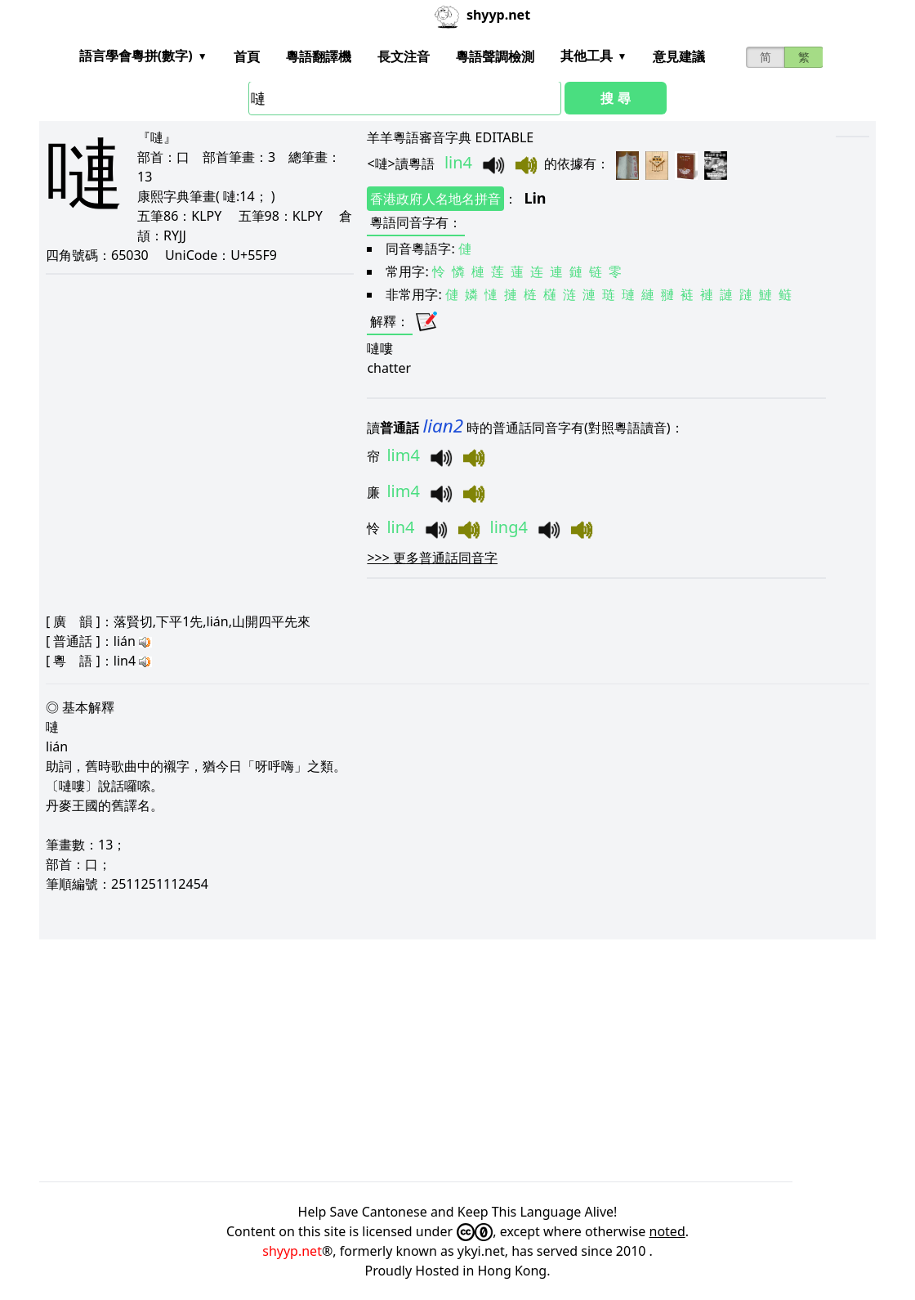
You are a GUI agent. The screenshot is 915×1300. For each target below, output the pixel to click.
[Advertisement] (457, 1060)
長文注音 (403, 56)
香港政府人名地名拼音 (435, 199)
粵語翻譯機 (318, 56)
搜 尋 (615, 98)
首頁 (247, 56)
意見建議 (679, 56)
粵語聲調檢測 (495, 56)
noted (667, 1231)
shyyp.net (292, 1251)
